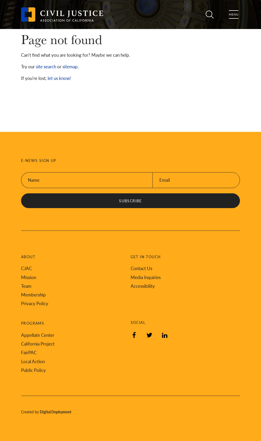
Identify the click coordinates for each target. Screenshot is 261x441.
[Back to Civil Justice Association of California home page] (62, 14)
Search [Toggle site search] (207, 14)
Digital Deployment (55, 411)
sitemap (70, 66)
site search (46, 66)
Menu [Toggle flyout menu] (233, 14)
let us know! (59, 78)
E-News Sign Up (38, 160)
